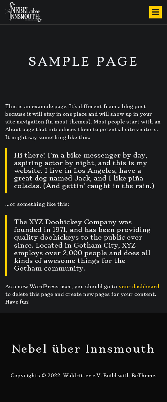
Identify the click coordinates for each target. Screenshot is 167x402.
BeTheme (143, 375)
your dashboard (139, 286)
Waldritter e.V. (82, 375)
